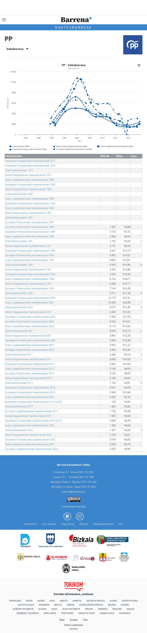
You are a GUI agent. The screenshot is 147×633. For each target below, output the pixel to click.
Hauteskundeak (73, 27)
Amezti (64, 600)
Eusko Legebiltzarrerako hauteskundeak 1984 (29, 198)
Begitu (58, 605)
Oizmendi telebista (28, 613)
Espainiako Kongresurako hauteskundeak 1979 (30, 165)
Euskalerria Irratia (91, 605)
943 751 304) (87, 477)
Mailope (117, 609)
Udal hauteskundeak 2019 (19, 406)
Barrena (44, 605)
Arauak (84, 524)
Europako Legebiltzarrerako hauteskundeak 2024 (31, 449)
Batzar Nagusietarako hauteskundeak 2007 (28, 335)
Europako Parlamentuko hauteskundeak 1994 (29, 255)
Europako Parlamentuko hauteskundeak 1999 (29, 288)
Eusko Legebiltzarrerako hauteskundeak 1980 (29, 179)
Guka (54, 609)
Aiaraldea (15, 600)
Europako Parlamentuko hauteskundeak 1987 (29, 222)
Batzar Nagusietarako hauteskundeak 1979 (28, 175)
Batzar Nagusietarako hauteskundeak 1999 (28, 283)
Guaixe (42, 609)
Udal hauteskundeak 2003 (19, 307)
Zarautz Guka (86, 613)
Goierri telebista (23, 609)
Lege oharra (49, 524)
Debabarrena (17, 49)
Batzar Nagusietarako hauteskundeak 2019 (28, 416)
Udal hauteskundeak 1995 (19, 264)
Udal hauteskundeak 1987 (19, 217)
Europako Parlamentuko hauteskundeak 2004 (29, 321)
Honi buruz (30, 524)
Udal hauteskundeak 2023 (19, 430)
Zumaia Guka (107, 613)
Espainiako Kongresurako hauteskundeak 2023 (30, 439)
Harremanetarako (103, 524)
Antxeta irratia (95, 600)
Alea (52, 600)
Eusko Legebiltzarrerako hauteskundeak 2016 (29, 397)
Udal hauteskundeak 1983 (19, 194)
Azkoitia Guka (26, 605)
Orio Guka (50, 613)
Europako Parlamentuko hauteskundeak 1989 (29, 227)
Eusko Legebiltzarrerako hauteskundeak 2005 (29, 326)
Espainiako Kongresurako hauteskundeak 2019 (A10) (33, 420)
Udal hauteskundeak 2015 (19, 382)
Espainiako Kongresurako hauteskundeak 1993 (30, 250)
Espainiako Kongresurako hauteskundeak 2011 (30, 364)
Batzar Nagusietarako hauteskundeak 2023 (28, 434)
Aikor (29, 600)
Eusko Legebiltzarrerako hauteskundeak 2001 (29, 302)
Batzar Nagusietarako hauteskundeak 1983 (28, 189)
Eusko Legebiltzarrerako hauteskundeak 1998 (29, 279)
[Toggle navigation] (4, 19)
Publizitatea (68, 524)
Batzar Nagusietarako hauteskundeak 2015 (28, 378)
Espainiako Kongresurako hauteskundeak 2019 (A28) (33, 401)
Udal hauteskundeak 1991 (19, 241)
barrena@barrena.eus (73, 491)
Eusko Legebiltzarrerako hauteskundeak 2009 (29, 345)
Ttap (85, 620)
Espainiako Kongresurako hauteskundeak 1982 (30, 184)
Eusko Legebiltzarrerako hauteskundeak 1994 (29, 260)
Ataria (113, 600)
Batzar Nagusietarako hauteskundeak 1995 (28, 269)
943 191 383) (88, 486)
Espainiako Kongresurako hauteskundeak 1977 (30, 161)
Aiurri (41, 600)
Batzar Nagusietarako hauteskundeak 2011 (28, 359)
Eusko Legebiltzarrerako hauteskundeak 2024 (29, 444)
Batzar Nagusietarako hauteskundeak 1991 (28, 246)
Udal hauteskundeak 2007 (19, 331)
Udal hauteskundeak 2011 (19, 354)
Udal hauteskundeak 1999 (19, 293)
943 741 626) (89, 482)
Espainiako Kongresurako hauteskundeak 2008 (30, 340)
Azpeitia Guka (130, 600)
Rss (121, 524)
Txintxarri (67, 613)
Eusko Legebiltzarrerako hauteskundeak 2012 (29, 368)
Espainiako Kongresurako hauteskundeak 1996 (30, 274)
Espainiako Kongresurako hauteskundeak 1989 (30, 231)
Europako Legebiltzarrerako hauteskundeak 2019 (31, 411)
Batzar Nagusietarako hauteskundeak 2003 (28, 312)
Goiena (125, 605)
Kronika (103, 609)
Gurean (74, 620)
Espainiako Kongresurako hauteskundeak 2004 (30, 316)
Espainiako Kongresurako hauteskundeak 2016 (30, 392)
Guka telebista (71, 609)
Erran (70, 605)
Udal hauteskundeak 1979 (19, 170)
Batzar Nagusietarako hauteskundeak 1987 (28, 212)
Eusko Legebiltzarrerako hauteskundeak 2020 (29, 425)
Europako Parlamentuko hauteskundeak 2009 (29, 349)
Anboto (77, 600)
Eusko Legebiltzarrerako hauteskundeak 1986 (29, 208)
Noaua (130, 609)
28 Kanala (125, 613)
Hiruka (89, 609)
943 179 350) (86, 472)
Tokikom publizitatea (73, 625)
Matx (62, 620)
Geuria (112, 605)
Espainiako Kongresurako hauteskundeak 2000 (30, 297)
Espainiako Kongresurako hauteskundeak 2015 (30, 387)
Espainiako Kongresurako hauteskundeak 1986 (30, 203)
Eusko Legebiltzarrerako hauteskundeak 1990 (29, 236)
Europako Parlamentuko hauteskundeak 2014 (29, 373)
